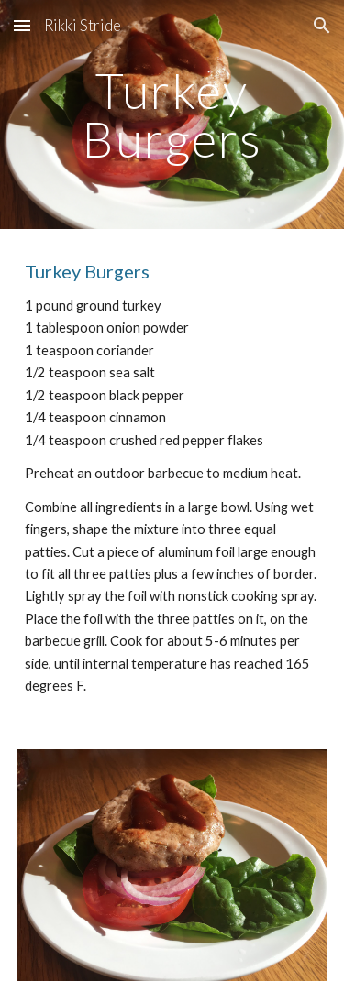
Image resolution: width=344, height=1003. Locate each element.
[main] (172, 115)
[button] (22, 25)
